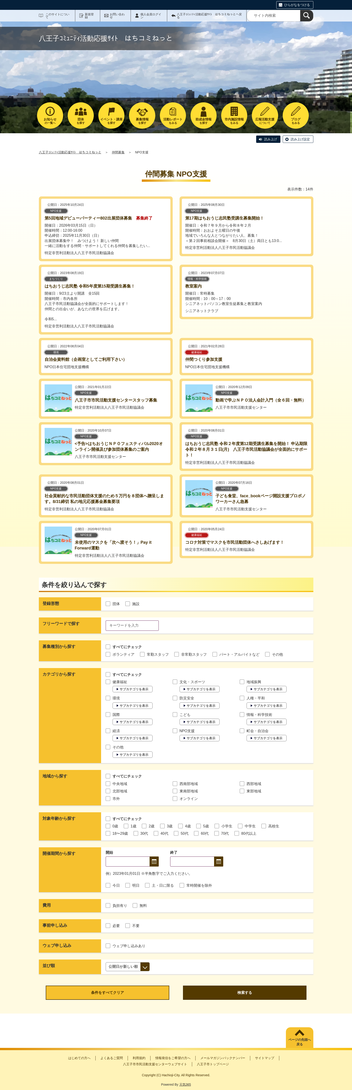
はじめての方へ (79, 1058)
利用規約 (139, 1058)
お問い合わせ (117, 16)
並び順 (49, 965)
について (264, 121)
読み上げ (270, 139)
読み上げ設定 (300, 139)
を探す (80, 121)
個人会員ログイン (150, 16)
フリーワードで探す (61, 623)
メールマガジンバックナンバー (222, 1058)
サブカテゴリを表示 (134, 689)
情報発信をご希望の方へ (173, 1058)
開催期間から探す (59, 853)
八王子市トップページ (213, 1064)
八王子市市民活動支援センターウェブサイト (155, 1064)
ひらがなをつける (297, 5)
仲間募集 (118, 152)
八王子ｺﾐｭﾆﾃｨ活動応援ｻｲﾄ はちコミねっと (70, 152)
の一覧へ (50, 121)
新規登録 (89, 16)
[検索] (306, 16)
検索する (244, 993)
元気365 (185, 1084)
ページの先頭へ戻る (299, 1042)
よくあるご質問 (111, 1058)
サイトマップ (264, 1058)
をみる (172, 121)
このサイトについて (57, 16)
